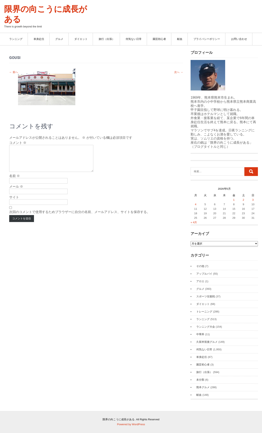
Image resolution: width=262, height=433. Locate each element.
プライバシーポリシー (206, 39)
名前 (14, 181)
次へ (178, 72)
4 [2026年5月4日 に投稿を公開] (195, 204)
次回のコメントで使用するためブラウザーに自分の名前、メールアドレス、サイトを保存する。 (79, 217)
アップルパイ (204, 273)
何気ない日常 (134, 39)
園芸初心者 (159, 39)
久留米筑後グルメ (207, 341)
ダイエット (81, 39)
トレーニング (204, 311)
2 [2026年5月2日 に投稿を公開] (243, 199)
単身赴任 (39, 39)
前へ (13, 72)
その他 (200, 266)
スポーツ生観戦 (205, 296)
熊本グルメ (203, 387)
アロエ (200, 281)
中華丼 (200, 334)
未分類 (200, 379)
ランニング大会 (205, 326)
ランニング (16, 39)
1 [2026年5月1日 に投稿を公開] (234, 199)
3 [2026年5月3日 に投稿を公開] (253, 199)
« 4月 (194, 222)
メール (16, 191)
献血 (179, 39)
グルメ (59, 39)
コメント (17, 142)
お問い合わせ (239, 39)
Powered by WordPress (131, 424)
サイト (14, 202)
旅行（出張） (107, 39)
